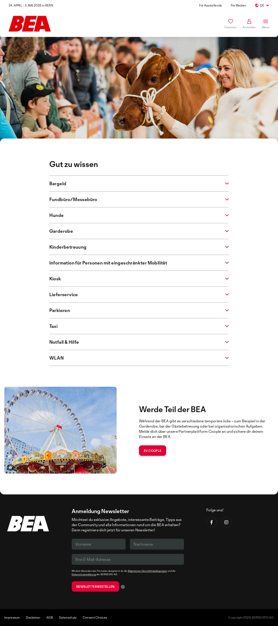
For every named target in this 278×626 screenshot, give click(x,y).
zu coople (153, 451)
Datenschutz (68, 617)
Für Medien (238, 5)
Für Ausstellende (210, 5)
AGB (49, 617)
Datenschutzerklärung (84, 574)
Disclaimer (33, 617)
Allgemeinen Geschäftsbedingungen (147, 570)
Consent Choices (95, 617)
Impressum (12, 617)
